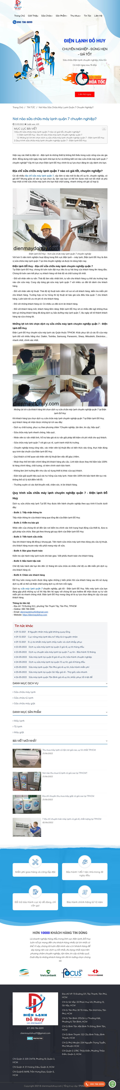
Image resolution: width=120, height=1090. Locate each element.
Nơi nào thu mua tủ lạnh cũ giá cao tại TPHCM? (64, 773)
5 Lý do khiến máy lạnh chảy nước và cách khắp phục (48, 642)
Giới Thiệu (33, 16)
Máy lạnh (19, 721)
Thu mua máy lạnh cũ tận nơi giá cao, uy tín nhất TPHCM (69, 750)
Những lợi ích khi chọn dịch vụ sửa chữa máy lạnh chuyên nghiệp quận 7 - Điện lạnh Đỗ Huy (62, 138)
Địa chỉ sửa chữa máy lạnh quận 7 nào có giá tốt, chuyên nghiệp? (47, 132)
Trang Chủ (19, 16)
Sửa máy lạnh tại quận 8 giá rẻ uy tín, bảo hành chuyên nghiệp (53, 657)
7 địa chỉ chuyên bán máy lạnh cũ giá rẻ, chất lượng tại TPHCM (71, 819)
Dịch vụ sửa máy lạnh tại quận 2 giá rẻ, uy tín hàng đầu (49, 647)
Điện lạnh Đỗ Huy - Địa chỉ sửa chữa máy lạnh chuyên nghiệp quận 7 (50, 135)
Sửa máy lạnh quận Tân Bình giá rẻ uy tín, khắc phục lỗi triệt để (53, 677)
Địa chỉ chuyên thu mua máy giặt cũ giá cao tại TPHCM (68, 796)
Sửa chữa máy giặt (24, 703)
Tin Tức (87, 16)
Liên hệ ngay (84, 94)
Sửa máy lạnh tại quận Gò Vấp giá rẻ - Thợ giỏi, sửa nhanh (51, 672)
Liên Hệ (98, 16)
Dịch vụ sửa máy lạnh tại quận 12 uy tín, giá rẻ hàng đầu (50, 662)
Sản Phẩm (61, 16)
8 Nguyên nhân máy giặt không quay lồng (42, 632)
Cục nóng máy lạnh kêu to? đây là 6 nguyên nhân (46, 637)
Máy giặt (18, 732)
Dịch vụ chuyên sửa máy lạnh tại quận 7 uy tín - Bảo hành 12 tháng (55, 652)
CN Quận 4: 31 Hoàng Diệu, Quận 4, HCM (33, 1067)
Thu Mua (75, 16)
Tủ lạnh (17, 726)
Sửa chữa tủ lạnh (23, 698)
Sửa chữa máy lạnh (24, 692)
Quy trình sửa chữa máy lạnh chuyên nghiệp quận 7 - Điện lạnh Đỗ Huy (51, 141)
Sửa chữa (47, 16)
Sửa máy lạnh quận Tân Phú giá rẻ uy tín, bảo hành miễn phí (52, 667)
